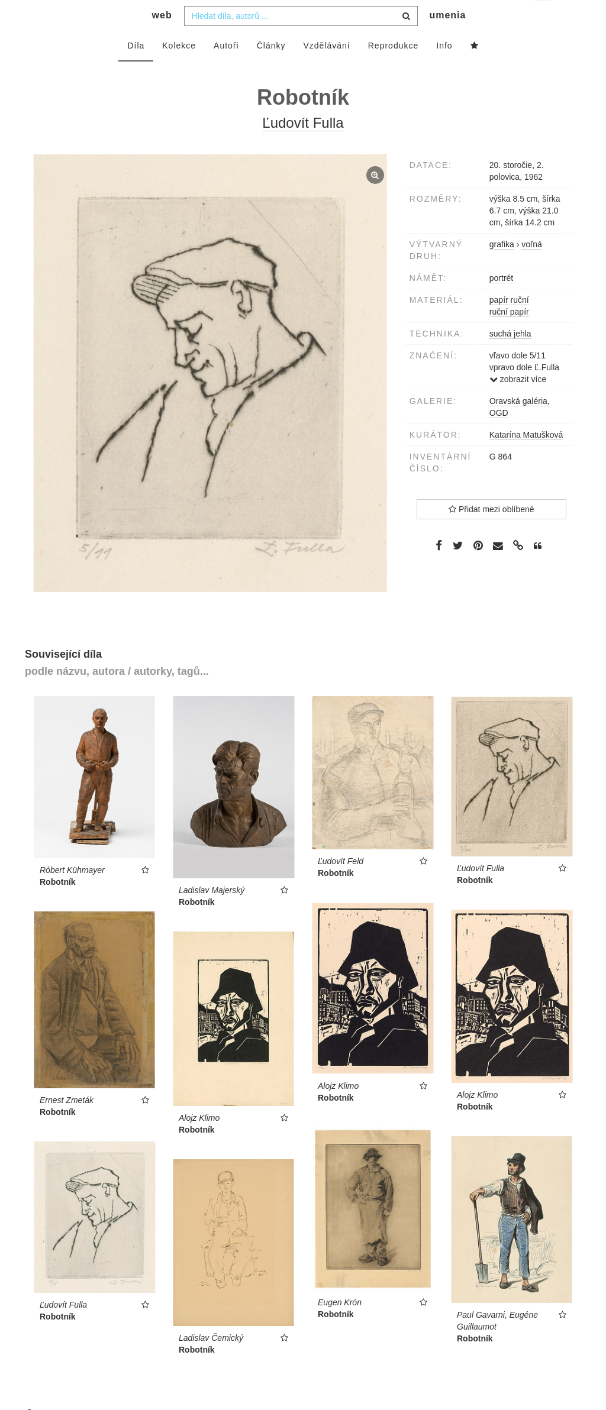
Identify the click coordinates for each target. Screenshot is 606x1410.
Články (271, 69)
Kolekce (179, 69)
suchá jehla (510, 357)
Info (444, 69)
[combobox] (301, 40)
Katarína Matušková (526, 458)
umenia (447, 39)
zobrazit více (517, 403)
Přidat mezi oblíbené (491, 533)
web (162, 39)
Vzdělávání (326, 69)
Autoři (226, 69)
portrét (501, 301)
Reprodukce (393, 69)
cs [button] (543, 18)
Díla (135, 69)
